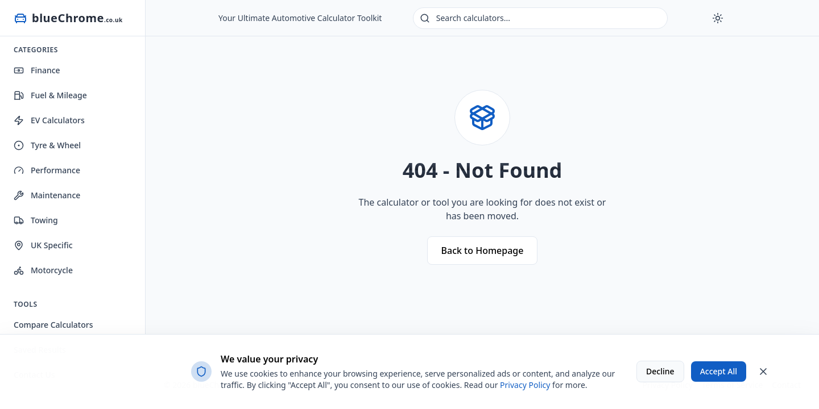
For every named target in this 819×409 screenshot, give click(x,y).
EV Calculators (49, 120)
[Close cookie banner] (763, 371)
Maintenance (47, 195)
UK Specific (43, 245)
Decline (660, 371)
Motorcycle (43, 270)
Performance (47, 170)
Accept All (718, 371)
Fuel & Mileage (50, 95)
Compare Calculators (53, 324)
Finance (37, 70)
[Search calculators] (540, 18)
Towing (36, 220)
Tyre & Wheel (47, 145)
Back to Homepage (482, 250)
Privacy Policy (525, 384)
